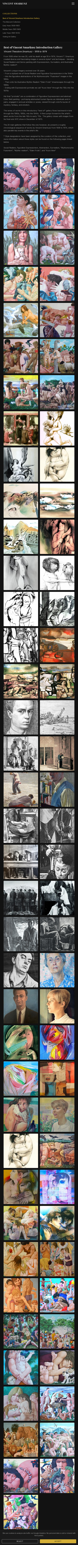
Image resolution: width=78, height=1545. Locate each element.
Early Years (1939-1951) (11, 26)
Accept (58, 1541)
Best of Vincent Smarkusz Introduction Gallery (21, 18)
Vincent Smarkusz (15, 3)
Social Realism (10, 148)
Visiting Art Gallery (9, 37)
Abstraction (44, 148)
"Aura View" (50, 150)
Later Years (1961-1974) (11, 33)
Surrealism (54, 148)
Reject (20, 1541)
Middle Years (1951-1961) (12, 29)
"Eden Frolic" (35, 150)
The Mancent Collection (11, 22)
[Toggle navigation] (73, 4)
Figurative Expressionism (27, 148)
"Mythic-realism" (21, 150)
